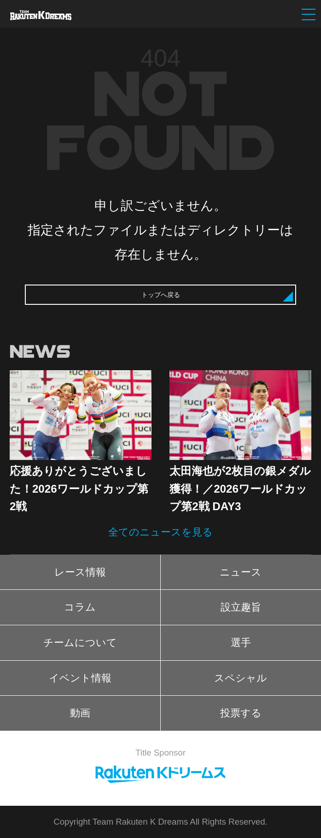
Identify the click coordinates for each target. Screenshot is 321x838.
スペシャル (240, 678)
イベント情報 (80, 678)
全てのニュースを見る (160, 532)
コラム (80, 607)
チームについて (80, 642)
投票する (241, 713)
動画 (80, 713)
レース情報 (80, 572)
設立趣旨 (241, 607)
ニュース (241, 572)
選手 (241, 642)
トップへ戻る (160, 294)
